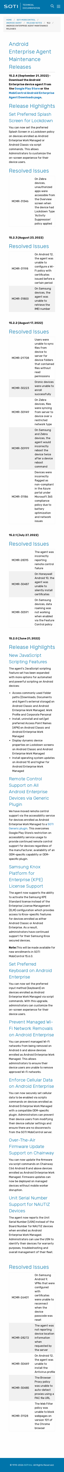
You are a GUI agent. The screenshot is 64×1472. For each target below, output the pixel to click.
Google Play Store (27, 88)
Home (9, 20)
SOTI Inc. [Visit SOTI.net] (28, 1465)
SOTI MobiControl (26, 20)
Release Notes (34, 23)
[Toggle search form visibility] (52, 6)
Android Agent (14, 23)
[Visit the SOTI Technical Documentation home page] (12, 9)
